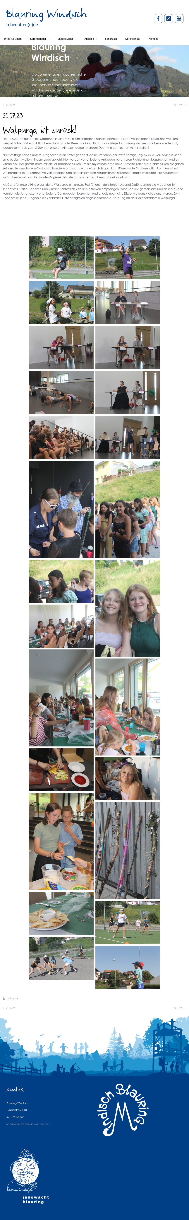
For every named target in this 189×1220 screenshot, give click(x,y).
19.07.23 (178, 105)
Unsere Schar (65, 38)
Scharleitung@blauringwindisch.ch (28, 1124)
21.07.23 (11, 105)
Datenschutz (132, 38)
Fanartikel (111, 38)
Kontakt (153, 38)
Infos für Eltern (13, 38)
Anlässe (89, 38)
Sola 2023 (13, 998)
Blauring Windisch (46, 14)
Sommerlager (38, 38)
